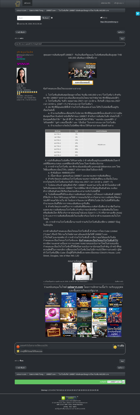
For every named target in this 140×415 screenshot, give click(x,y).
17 (77, 390)
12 (65, 390)
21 (86, 390)
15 (72, 390)
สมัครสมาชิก (105, 3)
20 (84, 390)
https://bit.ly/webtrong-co (109, 22)
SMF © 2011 (68, 404)
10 (61, 390)
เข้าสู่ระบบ (119, 3)
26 (98, 390)
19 (81, 390)
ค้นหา (46, 18)
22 (88, 390)
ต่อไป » (121, 32)
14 (70, 390)
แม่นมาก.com (75, 287)
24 (93, 390)
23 (91, 390)
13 (68, 390)
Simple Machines (78, 404)
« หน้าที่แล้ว (20, 32)
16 (75, 390)
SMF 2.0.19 (60, 404)
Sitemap (44, 390)
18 (79, 390)
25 (95, 390)
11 (63, 390)
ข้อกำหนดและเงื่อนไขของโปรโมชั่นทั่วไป (98, 240)
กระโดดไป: (103, 382)
